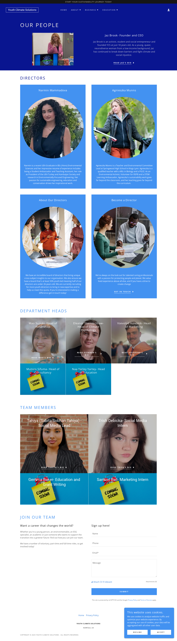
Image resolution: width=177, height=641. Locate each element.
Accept (161, 632)
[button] (168, 9)
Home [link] (63, 10)
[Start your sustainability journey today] (88, 1)
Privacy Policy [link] (132, 600)
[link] (22, 10)
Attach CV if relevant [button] (102, 582)
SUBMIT (124, 591)
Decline (138, 632)
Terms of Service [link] (146, 600)
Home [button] (81, 615)
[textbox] (124, 533)
